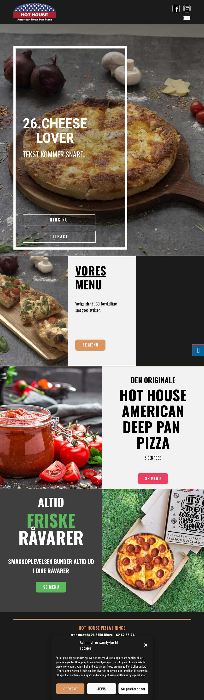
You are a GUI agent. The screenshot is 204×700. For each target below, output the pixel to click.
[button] (145, 645)
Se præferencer (133, 688)
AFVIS (101, 688)
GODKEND (70, 688)
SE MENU (90, 345)
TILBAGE (59, 236)
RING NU (59, 220)
